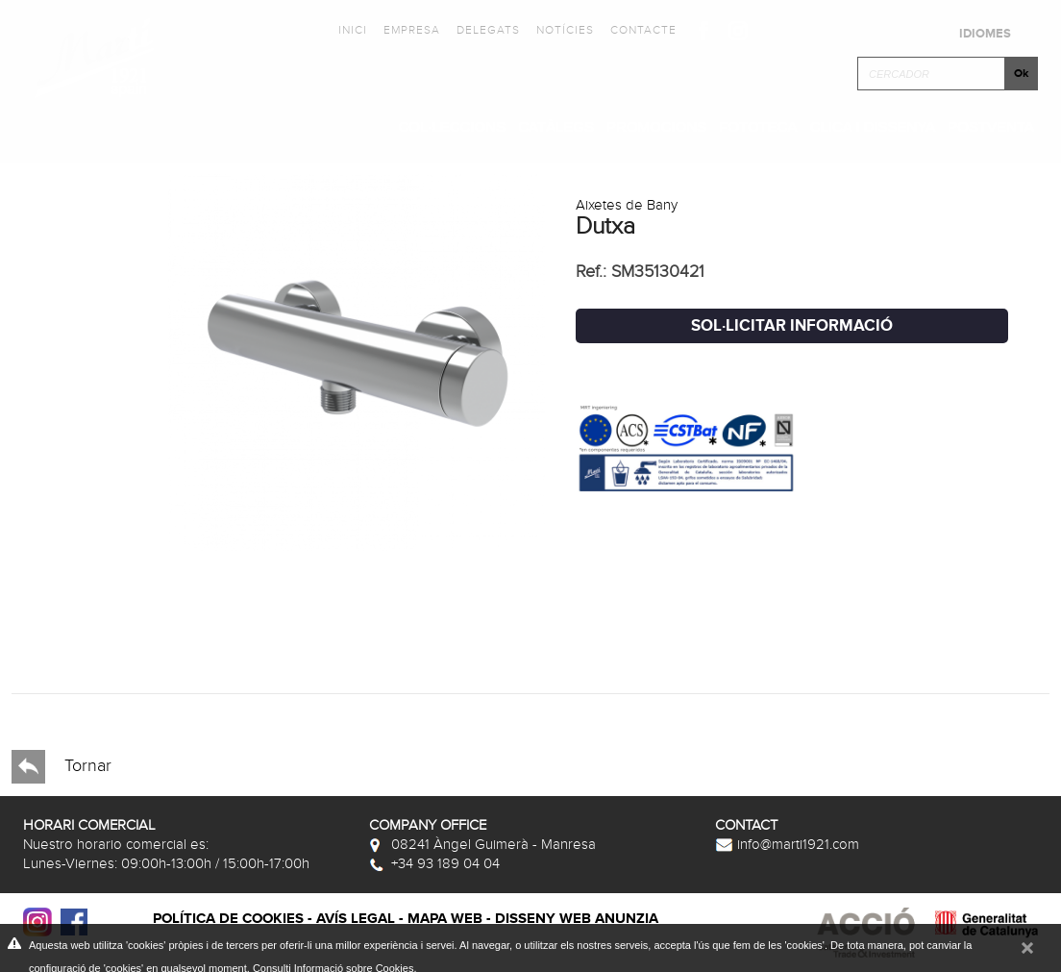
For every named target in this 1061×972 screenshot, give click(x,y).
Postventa (991, 126)
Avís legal (355, 919)
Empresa (411, 30)
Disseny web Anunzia (576, 919)
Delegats (488, 30)
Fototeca (758, 126)
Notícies (565, 30)
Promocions (656, 126)
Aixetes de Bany (627, 204)
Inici (352, 30)
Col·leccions (452, 126)
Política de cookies (228, 919)
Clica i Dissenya (873, 126)
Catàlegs (556, 126)
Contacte (643, 30)
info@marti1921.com (787, 844)
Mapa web (444, 919)
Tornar (61, 767)
